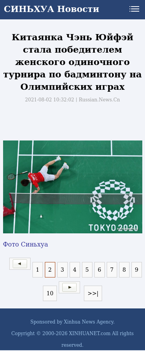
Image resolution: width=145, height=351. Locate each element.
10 (49, 293)
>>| (92, 293)
